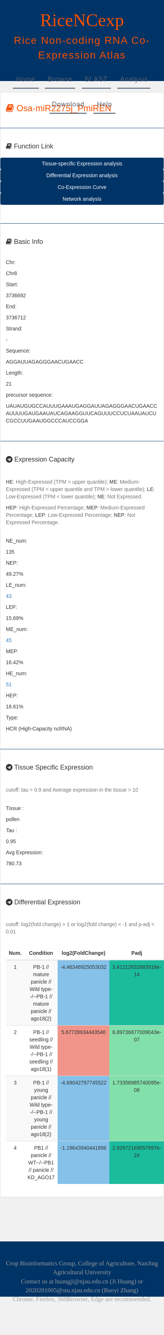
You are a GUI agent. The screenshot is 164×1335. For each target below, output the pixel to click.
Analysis (134, 79)
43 (9, 596)
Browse (60, 79)
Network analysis (82, 199)
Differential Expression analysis (81, 175)
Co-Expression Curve (82, 187)
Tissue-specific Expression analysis (82, 164)
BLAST (96, 79)
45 (9, 640)
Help (104, 104)
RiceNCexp (82, 20)
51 (9, 684)
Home (26, 79)
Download (68, 104)
